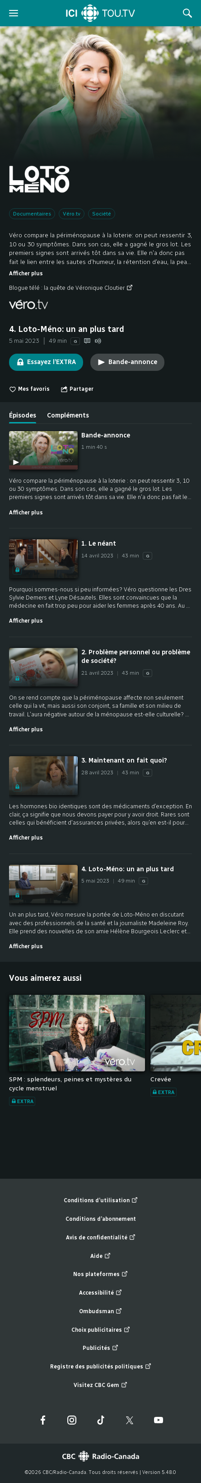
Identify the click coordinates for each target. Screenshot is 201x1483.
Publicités (100, 1348)
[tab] (22, 412)
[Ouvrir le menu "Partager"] (77, 389)
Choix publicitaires (100, 1330)
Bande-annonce (127, 362)
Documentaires (32, 214)
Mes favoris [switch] (29, 389)
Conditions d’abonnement (100, 1219)
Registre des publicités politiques (100, 1367)
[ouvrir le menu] (13, 13)
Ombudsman (100, 1311)
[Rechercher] (187, 13)
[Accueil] (100, 13)
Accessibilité (100, 1293)
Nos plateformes (100, 1274)
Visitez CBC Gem (100, 1385)
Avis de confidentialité (101, 1238)
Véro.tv (71, 214)
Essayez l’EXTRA (46, 362)
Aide (100, 1256)
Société (101, 214)
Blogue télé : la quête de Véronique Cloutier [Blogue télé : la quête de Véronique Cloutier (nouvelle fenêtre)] (71, 287)
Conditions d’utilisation (101, 1201)
